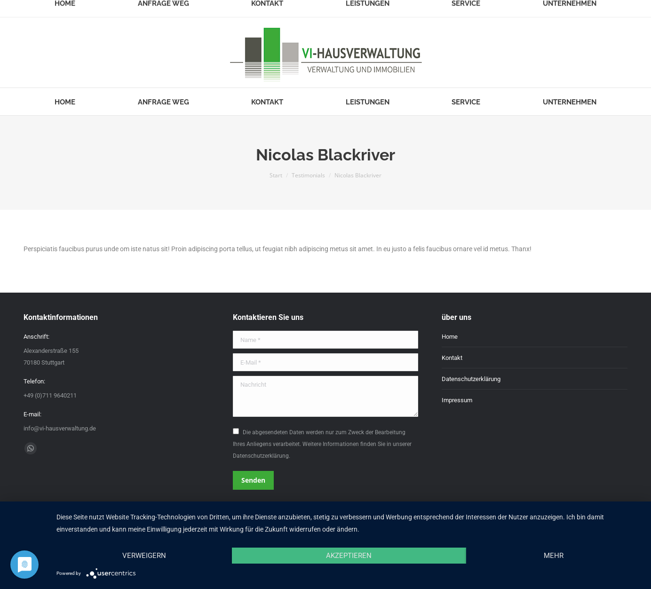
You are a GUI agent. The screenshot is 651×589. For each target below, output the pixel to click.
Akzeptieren (349, 555)
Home (450, 336)
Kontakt (452, 357)
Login (619, 8)
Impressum (457, 400)
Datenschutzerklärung (471, 378)
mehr (554, 555)
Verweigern (144, 555)
